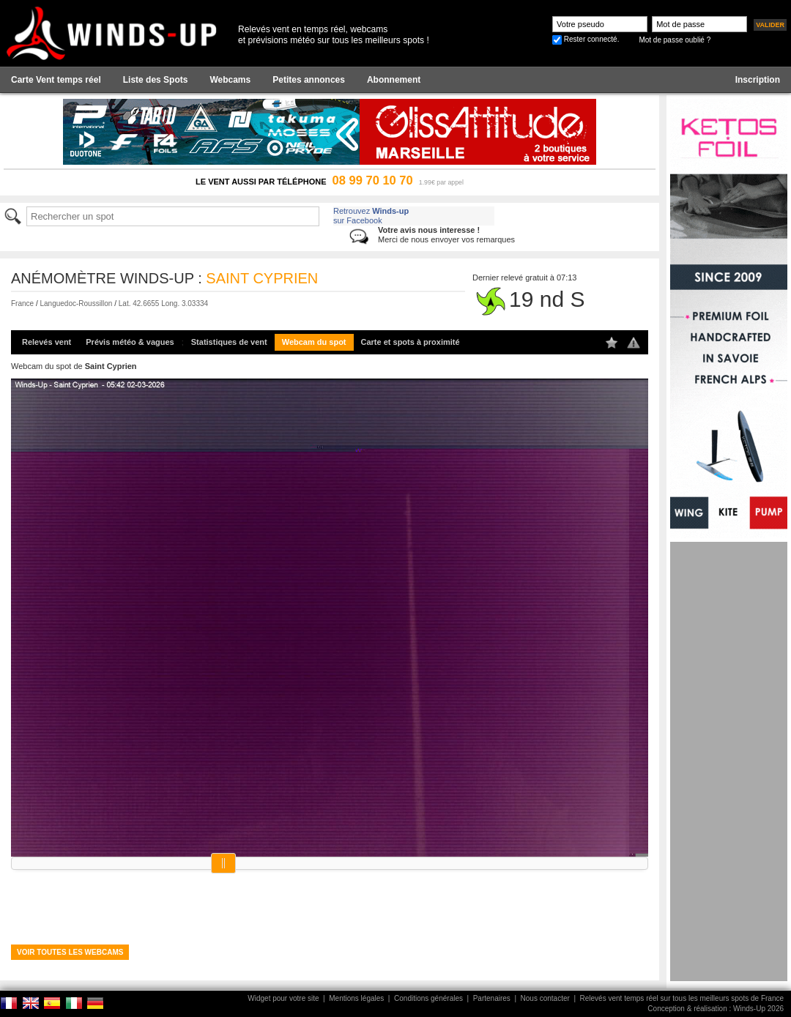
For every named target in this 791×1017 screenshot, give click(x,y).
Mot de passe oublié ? (674, 40)
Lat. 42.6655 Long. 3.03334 (163, 303)
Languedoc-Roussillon (76, 303)
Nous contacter (545, 998)
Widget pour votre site (283, 998)
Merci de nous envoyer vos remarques (446, 235)
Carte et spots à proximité (410, 342)
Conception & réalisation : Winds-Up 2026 (715, 1009)
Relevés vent (46, 342)
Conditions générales (428, 998)
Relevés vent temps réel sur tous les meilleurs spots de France (682, 998)
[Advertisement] (728, 761)
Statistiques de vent (229, 342)
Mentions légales (356, 998)
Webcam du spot (314, 342)
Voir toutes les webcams (70, 952)
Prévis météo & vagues (130, 342)
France (22, 303)
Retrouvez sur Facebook (371, 215)
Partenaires (491, 998)
